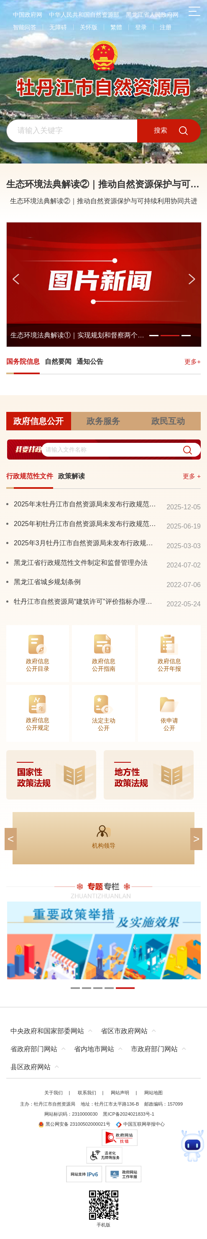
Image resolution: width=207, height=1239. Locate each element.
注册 (165, 27)
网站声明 (120, 1092)
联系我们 (87, 1092)
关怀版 (88, 27)
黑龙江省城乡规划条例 (47, 581)
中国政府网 (27, 14)
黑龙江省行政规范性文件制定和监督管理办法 (81, 562)
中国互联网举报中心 (140, 1124)
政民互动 (168, 421)
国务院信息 (23, 361)
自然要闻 (58, 361)
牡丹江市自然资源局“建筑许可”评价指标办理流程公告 (86, 601)
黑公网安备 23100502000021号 (74, 1124)
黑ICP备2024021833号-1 (128, 1113)
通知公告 (90, 361)
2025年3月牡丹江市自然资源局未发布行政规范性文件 (86, 543)
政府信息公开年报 (169, 665)
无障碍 (58, 27)
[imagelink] (103, 775)
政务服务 (103, 421)
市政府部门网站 (154, 1049)
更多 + (192, 476)
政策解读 (71, 476)
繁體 (116, 27)
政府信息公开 (38, 421)
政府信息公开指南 (103, 665)
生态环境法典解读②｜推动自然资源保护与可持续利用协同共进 (103, 200)
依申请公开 (169, 724)
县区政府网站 (30, 1066)
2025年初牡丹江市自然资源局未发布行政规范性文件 (86, 523)
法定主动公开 (103, 724)
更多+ (192, 361)
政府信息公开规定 (37, 724)
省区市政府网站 (124, 1031)
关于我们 (53, 1092)
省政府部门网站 (33, 1049)
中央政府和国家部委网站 (47, 1031)
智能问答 (24, 27)
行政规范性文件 (29, 476)
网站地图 (153, 1092)
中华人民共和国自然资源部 (84, 14)
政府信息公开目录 (37, 665)
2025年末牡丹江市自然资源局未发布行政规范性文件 (86, 504)
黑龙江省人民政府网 (152, 14)
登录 (141, 27)
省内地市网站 (94, 1049)
